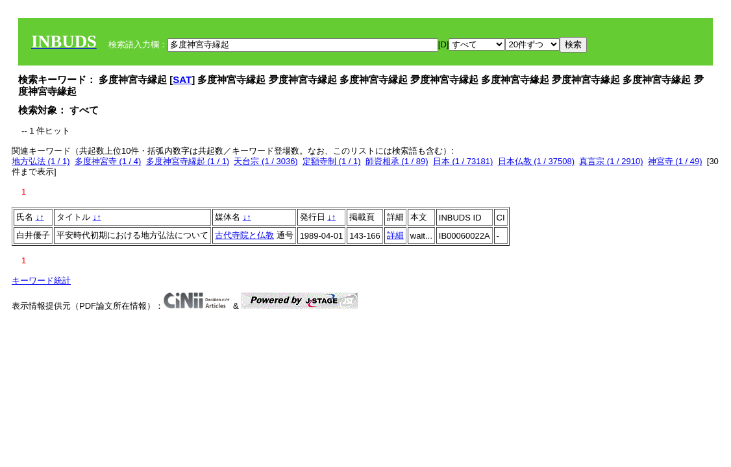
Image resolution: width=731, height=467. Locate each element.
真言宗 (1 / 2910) (611, 161)
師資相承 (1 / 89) (397, 161)
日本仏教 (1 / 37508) (536, 161)
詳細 (395, 235)
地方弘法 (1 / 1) (41, 161)
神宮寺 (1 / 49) (675, 161)
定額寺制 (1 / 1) (332, 161)
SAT (182, 79)
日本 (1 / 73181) (463, 161)
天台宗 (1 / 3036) (265, 161)
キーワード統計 (41, 280)
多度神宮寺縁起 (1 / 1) (188, 161)
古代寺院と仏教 (244, 235)
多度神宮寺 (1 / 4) (108, 161)
